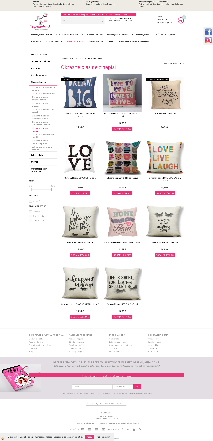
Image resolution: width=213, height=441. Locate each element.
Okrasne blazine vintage (40, 104)
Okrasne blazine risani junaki (43, 135)
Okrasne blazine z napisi (40, 129)
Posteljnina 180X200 (92, 34)
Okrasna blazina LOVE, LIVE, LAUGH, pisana (165, 179)
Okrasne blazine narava (43, 93)
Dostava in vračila (36, 339)
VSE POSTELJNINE (140, 34)
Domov (64, 58)
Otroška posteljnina (76, 342)
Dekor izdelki (96, 41)
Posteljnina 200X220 (117, 34)
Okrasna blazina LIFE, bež (165, 113)
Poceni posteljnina (76, 339)
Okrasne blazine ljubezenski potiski (41, 123)
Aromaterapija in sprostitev (134, 41)
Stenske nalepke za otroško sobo (121, 345)
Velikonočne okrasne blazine (42, 148)
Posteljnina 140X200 (41, 34)
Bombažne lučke (115, 339)
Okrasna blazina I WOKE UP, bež (80, 242)
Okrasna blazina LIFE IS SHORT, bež (122, 304)
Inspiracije (33, 348)
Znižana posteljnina (76, 351)
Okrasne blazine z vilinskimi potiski (40, 117)
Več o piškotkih (103, 437)
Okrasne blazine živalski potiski (40, 98)
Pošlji (137, 386)
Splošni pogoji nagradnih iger (40, 345)
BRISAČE (111, 41)
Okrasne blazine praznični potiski (40, 142)
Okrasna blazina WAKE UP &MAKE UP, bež (80, 304)
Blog (31, 351)
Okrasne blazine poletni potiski (43, 88)
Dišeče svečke (153, 351)
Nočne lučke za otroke (117, 342)
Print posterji (113, 348)
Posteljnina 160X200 (67, 34)
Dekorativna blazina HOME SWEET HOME (122, 242)
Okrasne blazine (76, 41)
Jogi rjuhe (36, 41)
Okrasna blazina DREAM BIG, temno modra (80, 114)
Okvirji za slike (153, 339)
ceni (174, 63)
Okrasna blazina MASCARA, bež (165, 242)
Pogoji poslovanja (36, 342)
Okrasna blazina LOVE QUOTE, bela (80, 178)
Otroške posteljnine (164, 34)
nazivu (181, 63)
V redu (89, 437)
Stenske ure (152, 348)
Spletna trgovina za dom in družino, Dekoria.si (107, 403)
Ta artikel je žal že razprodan (73, 79)
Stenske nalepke (54, 41)
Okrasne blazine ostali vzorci (43, 110)
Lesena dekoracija (116, 351)
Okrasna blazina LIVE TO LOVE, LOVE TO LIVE (122, 114)
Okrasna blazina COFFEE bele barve (122, 178)
